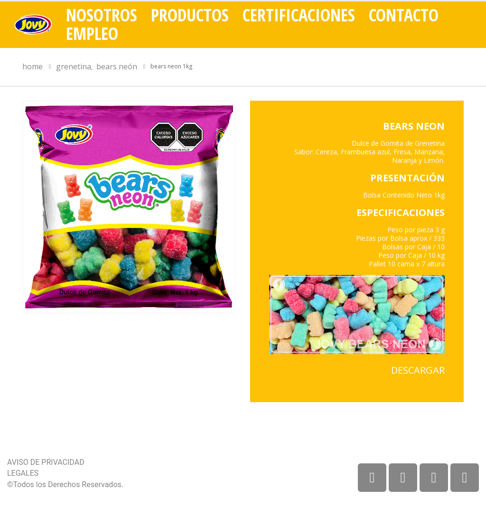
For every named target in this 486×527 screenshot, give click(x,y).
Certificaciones (299, 15)
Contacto (404, 15)
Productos (190, 15)
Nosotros (101, 15)
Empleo (92, 34)
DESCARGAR (418, 370)
